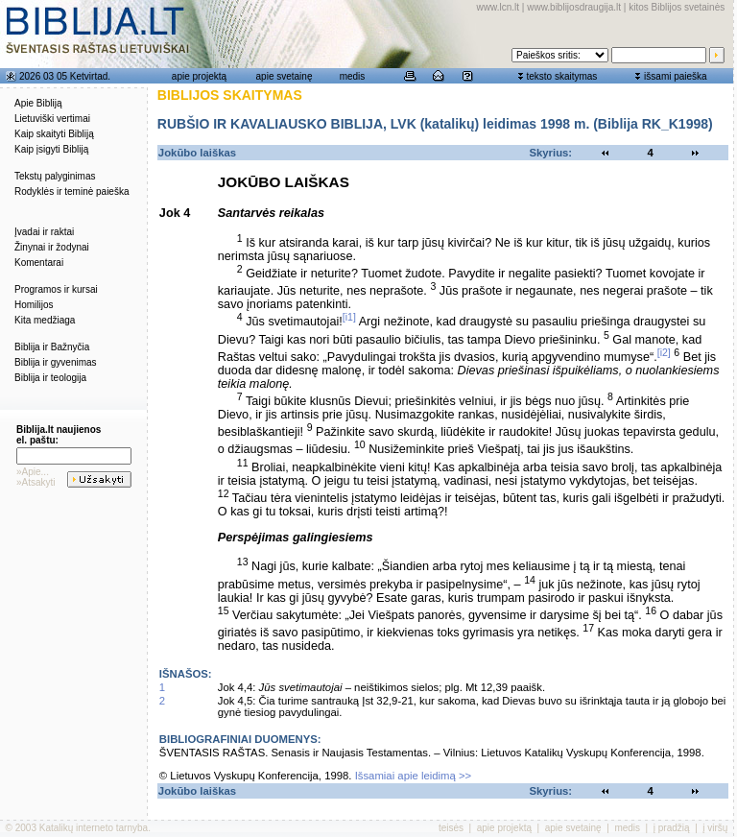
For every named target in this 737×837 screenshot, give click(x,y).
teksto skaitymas (561, 76)
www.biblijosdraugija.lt (574, 7)
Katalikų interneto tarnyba (93, 828)
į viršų (714, 828)
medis (353, 76)
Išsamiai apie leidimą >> (413, 775)
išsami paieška (675, 76)
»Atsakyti (36, 482)
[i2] (664, 352)
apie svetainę (284, 76)
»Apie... (32, 471)
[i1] (349, 317)
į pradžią (672, 828)
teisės (451, 828)
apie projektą (199, 76)
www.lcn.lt (498, 7)
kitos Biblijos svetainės (677, 7)
